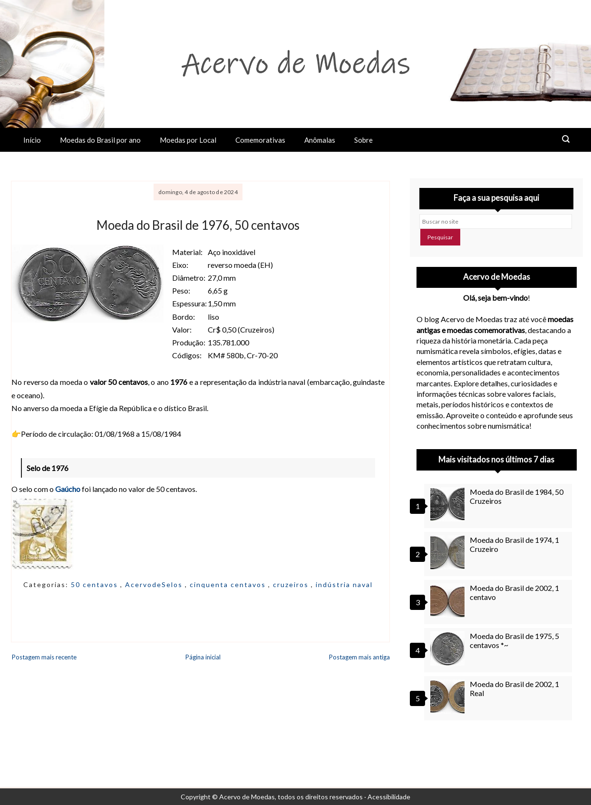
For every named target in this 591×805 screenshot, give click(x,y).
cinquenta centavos (229, 584)
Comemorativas (260, 140)
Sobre (363, 140)
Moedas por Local (188, 140)
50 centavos (95, 584)
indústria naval (344, 584)
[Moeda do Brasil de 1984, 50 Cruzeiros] (448, 504)
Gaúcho (67, 488)
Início (32, 140)
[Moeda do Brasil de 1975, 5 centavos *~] (448, 648)
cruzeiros (292, 584)
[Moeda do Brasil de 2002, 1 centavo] (448, 600)
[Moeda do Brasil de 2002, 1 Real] (448, 696)
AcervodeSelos (155, 584)
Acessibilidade (389, 797)
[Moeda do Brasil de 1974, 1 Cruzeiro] (448, 552)
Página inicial (203, 657)
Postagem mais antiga (359, 657)
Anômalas (319, 140)
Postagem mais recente (44, 657)
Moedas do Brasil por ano (100, 140)
